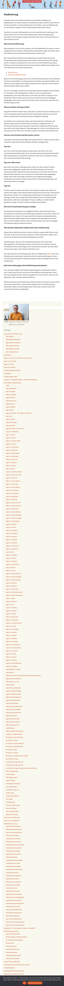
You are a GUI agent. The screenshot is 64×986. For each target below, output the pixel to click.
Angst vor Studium (11, 638)
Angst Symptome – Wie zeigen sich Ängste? (19, 413)
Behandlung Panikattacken (14, 829)
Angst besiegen (10, 391)
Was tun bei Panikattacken (13, 919)
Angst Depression (11, 401)
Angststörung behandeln (13, 688)
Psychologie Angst (11, 787)
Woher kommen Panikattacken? (15, 925)
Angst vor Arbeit (11, 438)
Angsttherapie (10, 728)
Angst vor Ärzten (11, 444)
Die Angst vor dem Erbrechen (14, 737)
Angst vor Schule (11, 626)
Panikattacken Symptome (13, 882)
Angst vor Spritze (11, 635)
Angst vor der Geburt (12, 490)
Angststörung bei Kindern (13, 694)
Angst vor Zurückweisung (13, 663)
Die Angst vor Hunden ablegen (15, 743)
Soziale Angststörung (12, 796)
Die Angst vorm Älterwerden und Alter (17, 756)
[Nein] (62, 981)
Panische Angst (10, 780)
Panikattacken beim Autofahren (15, 845)
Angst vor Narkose (11, 601)
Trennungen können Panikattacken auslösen (17, 965)
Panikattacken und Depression (15, 903)
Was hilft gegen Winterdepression (14, 971)
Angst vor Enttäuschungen (14, 518)
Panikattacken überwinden (14, 894)
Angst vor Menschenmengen (14, 595)
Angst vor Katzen (11, 558)
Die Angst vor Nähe (11, 749)
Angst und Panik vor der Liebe (15, 428)
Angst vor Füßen (9, 364)
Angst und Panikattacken (13, 826)
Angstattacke (10, 672)
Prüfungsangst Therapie (13, 783)
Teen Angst (9, 799)
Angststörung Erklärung (13, 700)
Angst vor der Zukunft (12, 493)
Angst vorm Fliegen (11, 666)
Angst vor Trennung (11, 641)
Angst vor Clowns (11, 465)
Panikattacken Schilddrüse (14, 876)
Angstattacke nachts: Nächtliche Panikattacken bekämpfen (23, 675)
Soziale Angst (10, 793)
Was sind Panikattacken (13, 916)
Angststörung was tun (12, 725)
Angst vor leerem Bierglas (13, 577)
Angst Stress (10, 410)
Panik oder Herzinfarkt (12, 835)
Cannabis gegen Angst (10, 376)
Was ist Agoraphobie (12, 352)
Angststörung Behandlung (13, 691)
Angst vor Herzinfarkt (12, 546)
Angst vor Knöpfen (11, 561)
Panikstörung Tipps (11, 952)
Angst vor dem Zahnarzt (13, 481)
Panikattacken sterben (12, 879)
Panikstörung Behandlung (17, 75)
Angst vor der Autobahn (13, 487)
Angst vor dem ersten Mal (13, 475)
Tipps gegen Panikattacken (14, 910)
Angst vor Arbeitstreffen (13, 441)
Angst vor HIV (10, 552)
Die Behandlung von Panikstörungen (16, 937)
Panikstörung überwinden (13, 955)
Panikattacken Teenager (13, 885)
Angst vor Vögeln (11, 654)
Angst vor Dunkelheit (12, 496)
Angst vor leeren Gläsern (13, 580)
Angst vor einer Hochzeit (13, 503)
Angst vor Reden (11, 614)
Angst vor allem (10, 435)
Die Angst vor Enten (12, 740)
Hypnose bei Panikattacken (14, 832)
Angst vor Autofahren (12, 447)
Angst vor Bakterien (12, 450)
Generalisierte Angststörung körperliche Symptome (21, 768)
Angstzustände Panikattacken (15, 731)
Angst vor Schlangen (12, 620)
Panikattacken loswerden (13, 866)
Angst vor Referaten (12, 617)
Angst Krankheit (10, 407)
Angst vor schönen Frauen (13, 623)
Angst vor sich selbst (12, 629)
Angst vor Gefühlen (11, 533)
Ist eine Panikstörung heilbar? (14, 940)
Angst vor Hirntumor (12, 549)
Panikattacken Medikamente (14, 869)
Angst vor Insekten (11, 555)
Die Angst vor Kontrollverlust (14, 746)
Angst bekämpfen (11, 388)
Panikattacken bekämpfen (13, 848)
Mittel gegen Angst (11, 777)
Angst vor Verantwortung (13, 648)
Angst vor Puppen (11, 611)
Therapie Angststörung (13, 805)
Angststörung (10, 685)
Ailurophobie (7, 355)
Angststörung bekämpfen (13, 697)
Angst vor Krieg (10, 570)
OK (24, 983)
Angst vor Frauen (11, 527)
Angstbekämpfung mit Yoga (12, 370)
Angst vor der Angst (12, 484)
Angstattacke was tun (12, 682)
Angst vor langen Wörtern (13, 574)
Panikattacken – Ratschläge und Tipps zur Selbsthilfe (19, 928)
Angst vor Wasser (11, 657)
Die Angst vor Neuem (12, 753)
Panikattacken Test (11, 888)
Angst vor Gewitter (11, 540)
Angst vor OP (10, 604)
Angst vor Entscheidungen (14, 515)
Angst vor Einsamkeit (12, 509)
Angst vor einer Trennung (13, 506)
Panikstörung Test (11, 946)
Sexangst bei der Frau (12, 790)
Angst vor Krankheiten (12, 564)
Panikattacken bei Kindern (13, 842)
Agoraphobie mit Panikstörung (13, 334)
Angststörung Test (11, 716)
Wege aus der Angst (12, 814)
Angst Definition (10, 398)
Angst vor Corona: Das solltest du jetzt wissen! (18, 358)
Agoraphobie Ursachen (13, 349)
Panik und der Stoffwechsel (12, 817)
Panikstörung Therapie (12, 949)
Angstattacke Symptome (13, 678)
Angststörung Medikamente (14, 706)
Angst (49, 254)
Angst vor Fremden (11, 530)
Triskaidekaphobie (9, 968)
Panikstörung (12, 72)
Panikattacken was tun (10, 824)
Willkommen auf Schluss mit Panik (14, 974)
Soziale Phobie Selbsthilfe (12, 961)
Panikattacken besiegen (13, 851)
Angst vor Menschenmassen (14, 592)
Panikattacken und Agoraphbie (15, 897)
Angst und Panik (10, 425)
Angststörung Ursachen (13, 722)
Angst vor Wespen (11, 660)
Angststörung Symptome (13, 712)
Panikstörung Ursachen (13, 958)
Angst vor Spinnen (11, 632)
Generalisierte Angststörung (12, 383)
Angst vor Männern (11, 586)
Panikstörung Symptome (11, 931)
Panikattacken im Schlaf (13, 863)
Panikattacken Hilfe (11, 857)
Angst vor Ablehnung (12, 432)
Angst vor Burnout (11, 462)
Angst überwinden (11, 422)
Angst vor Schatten (9, 367)
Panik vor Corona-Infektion (12, 820)
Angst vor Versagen (12, 651)
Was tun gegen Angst (12, 811)
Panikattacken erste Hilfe (13, 854)
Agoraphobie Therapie (12, 346)
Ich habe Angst (10, 774)
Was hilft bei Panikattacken (14, 913)
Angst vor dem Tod (11, 478)
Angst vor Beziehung (12, 456)
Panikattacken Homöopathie (14, 860)
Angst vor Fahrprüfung (12, 521)
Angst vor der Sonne (10, 361)
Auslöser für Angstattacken (14, 734)
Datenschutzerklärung (34, 983)
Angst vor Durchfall (11, 499)
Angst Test (9, 416)
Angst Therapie (10, 419)
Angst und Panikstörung (13, 934)
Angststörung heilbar (12, 703)
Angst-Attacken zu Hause (13, 669)
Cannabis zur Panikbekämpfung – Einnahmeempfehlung (20, 380)
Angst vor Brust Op (11, 459)
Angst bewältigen (11, 394)
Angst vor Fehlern (11, 524)
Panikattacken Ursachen (13, 906)
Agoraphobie (10, 336)
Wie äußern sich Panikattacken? (15, 922)
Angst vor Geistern (11, 536)
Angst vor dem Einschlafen (14, 472)
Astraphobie (7, 373)
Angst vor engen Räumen (13, 512)
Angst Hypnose (10, 404)
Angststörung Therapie (13, 719)
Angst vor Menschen (12, 589)
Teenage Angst (10, 802)
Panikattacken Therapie (13, 891)
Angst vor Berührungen (13, 453)
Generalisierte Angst (12, 759)
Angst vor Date (10, 469)
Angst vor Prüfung (11, 607)
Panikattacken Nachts (12, 872)
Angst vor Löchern (11, 583)
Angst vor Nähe (10, 598)
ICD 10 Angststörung (12, 771)
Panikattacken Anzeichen (13, 839)
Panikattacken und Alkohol (13, 900)
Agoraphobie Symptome (13, 342)
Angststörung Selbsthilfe (13, 709)
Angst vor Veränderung (13, 645)
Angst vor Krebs (11, 567)
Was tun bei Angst (11, 808)
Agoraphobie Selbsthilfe (13, 339)
